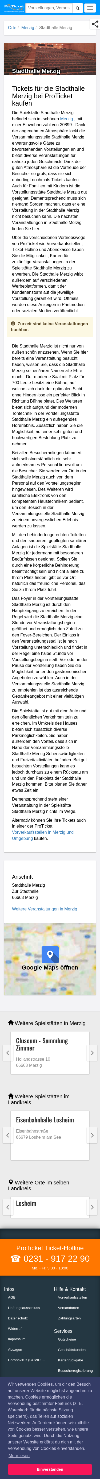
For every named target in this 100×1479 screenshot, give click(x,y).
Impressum (17, 1339)
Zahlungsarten (69, 1318)
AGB (11, 1297)
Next (92, 1053)
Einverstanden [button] (50, 1469)
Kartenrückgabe (70, 1360)
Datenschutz (18, 1318)
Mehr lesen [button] (19, 1455)
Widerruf (14, 1329)
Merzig (27, 27)
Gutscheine (67, 1339)
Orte (12, 27)
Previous (8, 1053)
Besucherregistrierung (75, 1371)
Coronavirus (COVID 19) (27, 1360)
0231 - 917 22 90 (55, 1259)
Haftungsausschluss (24, 1308)
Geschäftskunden (72, 1350)
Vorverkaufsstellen (72, 1297)
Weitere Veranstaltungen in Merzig (44, 909)
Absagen (15, 1349)
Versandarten (68, 1308)
